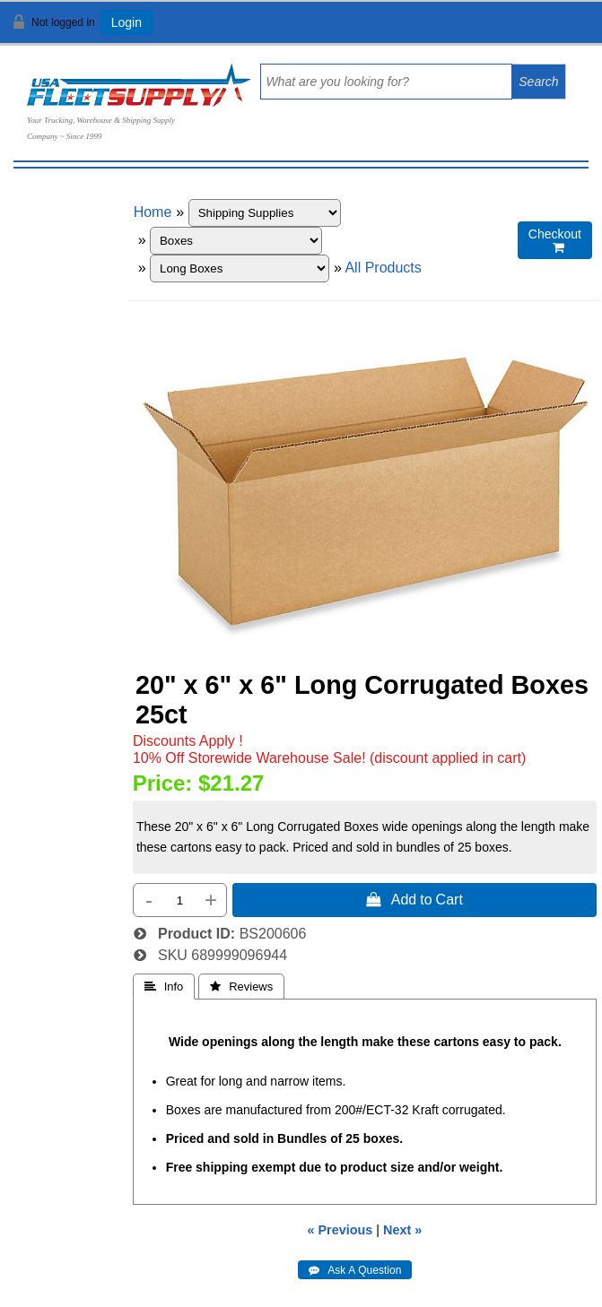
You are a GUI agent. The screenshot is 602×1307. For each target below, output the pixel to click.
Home (153, 212)
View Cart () (532, 30)
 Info (164, 986)
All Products (383, 267)
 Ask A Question (355, 1270)
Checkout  (554, 241)
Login (126, 22)
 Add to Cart (414, 899)
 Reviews (241, 986)
